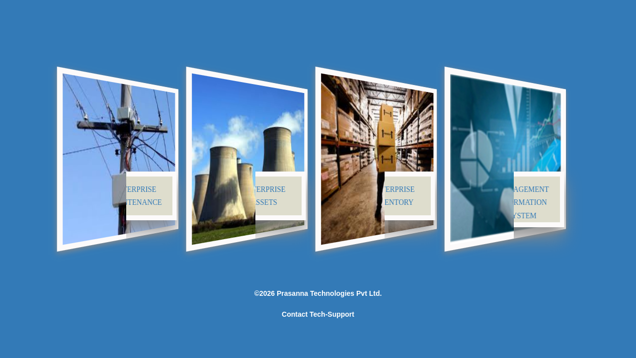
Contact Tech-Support (318, 314)
